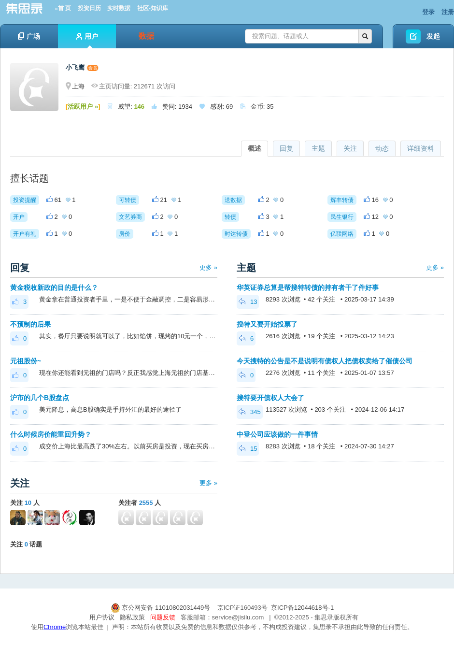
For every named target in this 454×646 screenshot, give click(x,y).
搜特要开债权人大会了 (270, 398)
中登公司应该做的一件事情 (277, 434)
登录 (428, 11)
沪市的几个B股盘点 (39, 398)
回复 (286, 148)
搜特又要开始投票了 (267, 324)
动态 (382, 148)
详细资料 (420, 148)
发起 (433, 36)
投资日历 (89, 8)
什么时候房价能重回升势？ (50, 434)
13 (248, 301)
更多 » (208, 267)
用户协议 (101, 617)
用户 (87, 40)
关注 (350, 148)
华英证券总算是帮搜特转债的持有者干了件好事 (308, 287)
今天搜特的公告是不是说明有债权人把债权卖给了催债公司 (324, 361)
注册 (447, 11)
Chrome (54, 627)
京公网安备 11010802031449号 (161, 607)
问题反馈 (162, 617)
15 (248, 448)
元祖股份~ (25, 361)
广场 (29, 36)
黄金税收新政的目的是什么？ (54, 287)
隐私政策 (132, 617)
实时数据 (118, 8)
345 (250, 412)
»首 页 (63, 8)
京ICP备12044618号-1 (302, 607)
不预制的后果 (30, 324)
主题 (318, 148)
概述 (254, 148)
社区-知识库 (152, 8)
